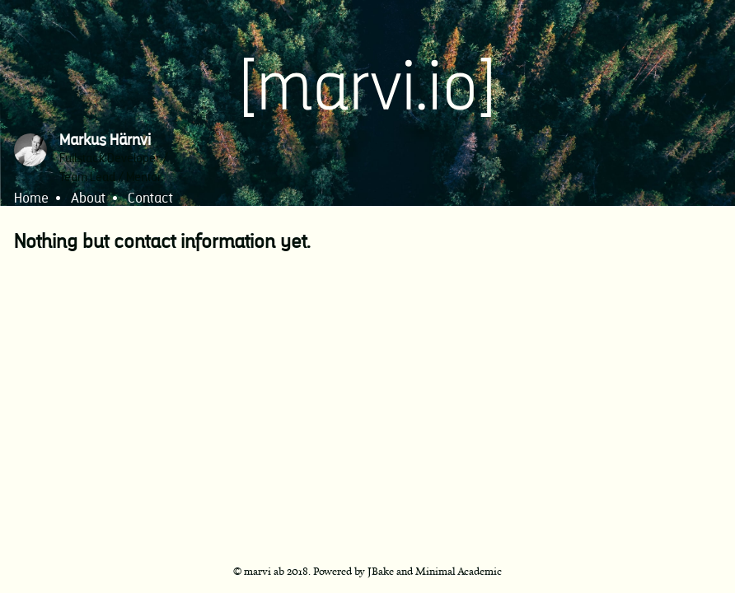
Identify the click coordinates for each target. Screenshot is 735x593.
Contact (150, 199)
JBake (381, 570)
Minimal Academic (458, 570)
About (88, 199)
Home (31, 199)
